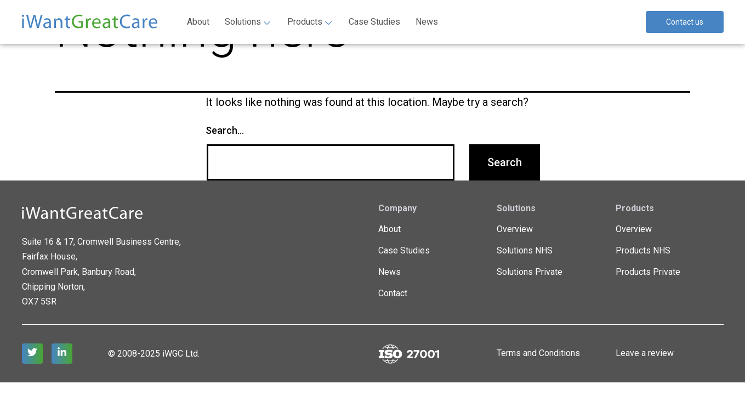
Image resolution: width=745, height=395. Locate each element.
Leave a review (645, 353)
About (198, 21)
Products (309, 21)
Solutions (247, 21)
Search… (225, 130)
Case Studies (374, 21)
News (427, 21)
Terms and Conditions (538, 353)
